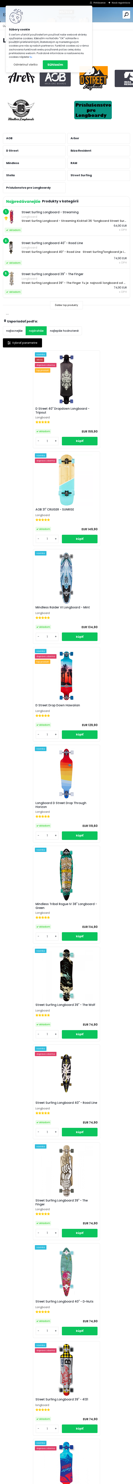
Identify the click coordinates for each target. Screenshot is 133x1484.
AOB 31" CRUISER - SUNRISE (90, 410)
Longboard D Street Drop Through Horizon (32, 609)
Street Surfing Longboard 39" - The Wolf (33, 710)
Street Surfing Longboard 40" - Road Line (98, 710)
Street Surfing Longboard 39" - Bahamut (30, 1013)
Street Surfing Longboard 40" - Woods (30, 1114)
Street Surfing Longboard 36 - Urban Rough (98, 1417)
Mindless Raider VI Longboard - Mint (34, 509)
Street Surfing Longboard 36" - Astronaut (94, 1316)
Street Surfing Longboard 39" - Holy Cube (97, 1013)
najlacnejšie (14, 331)
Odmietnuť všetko (25, 65)
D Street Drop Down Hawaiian (93, 509)
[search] (126, 14)
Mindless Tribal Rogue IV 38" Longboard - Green (92, 609)
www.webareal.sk (82, 1480)
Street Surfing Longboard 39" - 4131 (33, 911)
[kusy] (17, 441)
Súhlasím (55, 64)
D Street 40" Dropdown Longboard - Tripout (34, 411)
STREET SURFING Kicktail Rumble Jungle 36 (94, 1114)
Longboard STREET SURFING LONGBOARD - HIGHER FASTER (92, 912)
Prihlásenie (99, 2)
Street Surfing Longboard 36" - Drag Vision (98, 1215)
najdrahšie (36, 331)
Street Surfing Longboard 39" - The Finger (33, 811)
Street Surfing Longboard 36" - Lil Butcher (32, 1417)
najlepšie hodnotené (64, 331)
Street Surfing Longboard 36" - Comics (30, 1316)
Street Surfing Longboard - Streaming (27, 1215)
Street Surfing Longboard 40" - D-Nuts (96, 811)
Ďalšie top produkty (66, 305)
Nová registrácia (121, 2)
